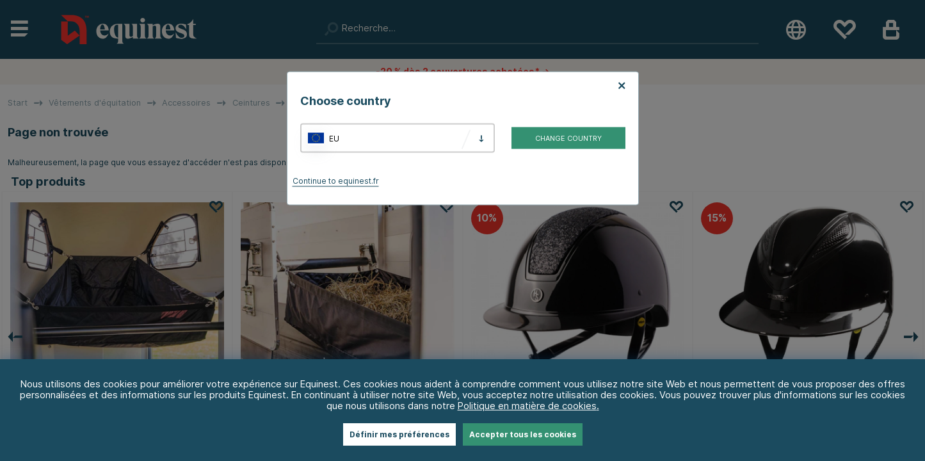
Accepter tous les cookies (522, 434)
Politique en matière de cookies (527, 405)
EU (334, 138)
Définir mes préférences (399, 434)
